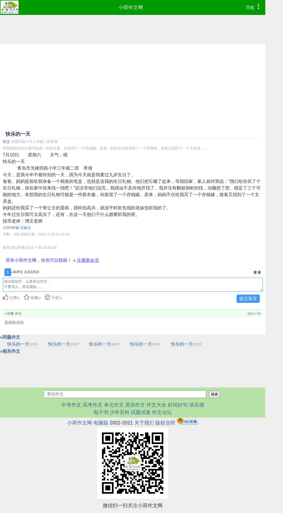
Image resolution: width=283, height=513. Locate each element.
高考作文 (93, 405)
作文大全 (156, 405)
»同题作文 (10, 337)
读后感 (196, 405)
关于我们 (144, 423)
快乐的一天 (22, 344)
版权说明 (165, 423)
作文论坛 (162, 412)
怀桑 (10, 314)
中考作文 (71, 405)
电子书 (101, 412)
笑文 (6, 142)
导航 (254, 7)
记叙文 (25, 228)
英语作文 (135, 405)
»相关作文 (10, 351)
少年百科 (120, 412)
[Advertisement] (133, 86)
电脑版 (100, 423)
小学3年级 (11, 228)
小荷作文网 (130, 7)
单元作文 (114, 405)
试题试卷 (141, 412)
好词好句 (178, 405)
